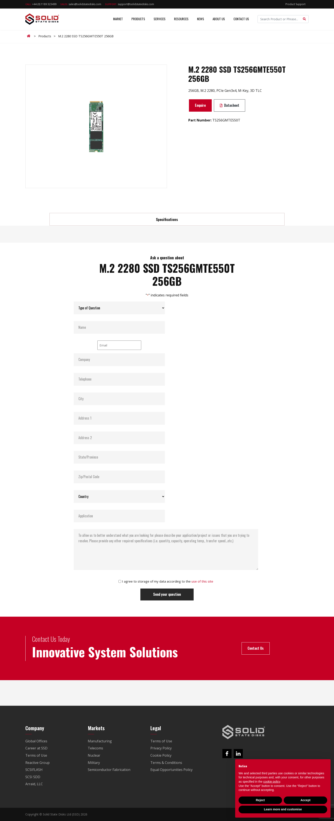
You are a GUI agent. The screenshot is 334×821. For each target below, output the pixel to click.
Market (118, 19)
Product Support (295, 4)
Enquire (200, 105)
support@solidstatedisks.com (129, 4)
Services (160, 19)
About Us (219, 19)
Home (29, 36)
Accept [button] (306, 800)
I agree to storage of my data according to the (167, 581)
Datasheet (229, 105)
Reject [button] (260, 800)
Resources (181, 19)
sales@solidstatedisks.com (80, 4)
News (200, 19)
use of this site (202, 581)
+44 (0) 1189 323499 (40, 4)
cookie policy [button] (271, 781)
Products (138, 19)
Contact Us (241, 19)
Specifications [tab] (167, 219)
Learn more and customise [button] (283, 809)
